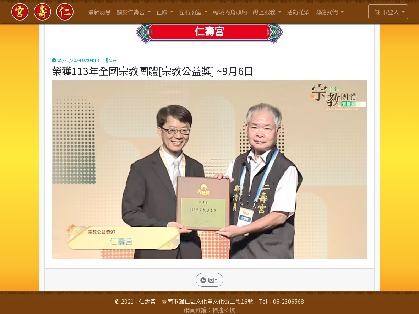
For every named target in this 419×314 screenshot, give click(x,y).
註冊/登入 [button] (387, 11)
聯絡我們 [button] (327, 11)
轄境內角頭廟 (230, 11)
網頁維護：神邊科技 (209, 309)
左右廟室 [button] (191, 11)
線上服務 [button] (265, 11)
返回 (209, 280)
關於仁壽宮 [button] (131, 11)
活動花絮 (298, 11)
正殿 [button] (162, 11)
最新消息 (99, 11)
